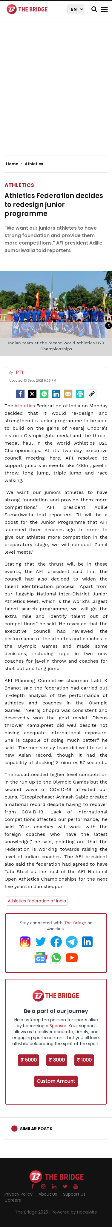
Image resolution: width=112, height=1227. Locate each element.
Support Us (74, 1194)
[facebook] (20, 393)
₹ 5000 (28, 1059)
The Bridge (75, 922)
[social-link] (92, 393)
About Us (48, 1194)
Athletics (19, 185)
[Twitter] (32, 393)
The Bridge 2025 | (33, 1212)
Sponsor (58, 1026)
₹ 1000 (84, 1059)
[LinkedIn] (56, 393)
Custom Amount (56, 1081)
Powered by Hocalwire (74, 1212)
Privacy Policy (18, 1194)
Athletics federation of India (37, 901)
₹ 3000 (57, 1059)
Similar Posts (36, 1129)
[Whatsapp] (44, 393)
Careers (12, 1200)
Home (14, 164)
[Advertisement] (56, 92)
